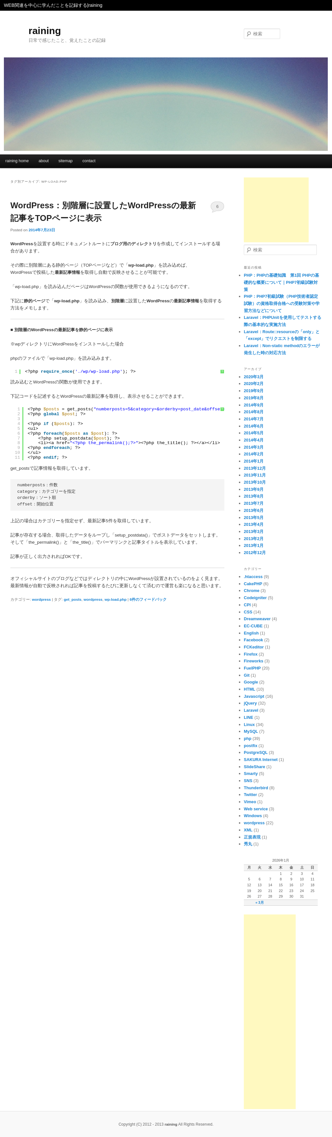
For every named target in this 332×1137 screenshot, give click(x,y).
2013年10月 (255, 482)
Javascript (254, 696)
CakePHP (253, 583)
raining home (17, 161)
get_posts (72, 599)
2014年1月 (254, 461)
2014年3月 (254, 447)
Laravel (251, 710)
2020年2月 (254, 383)
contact (88, 161)
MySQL (251, 731)
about (44, 161)
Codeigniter (255, 597)
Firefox (250, 654)
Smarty (251, 773)
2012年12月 (255, 552)
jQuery (250, 703)
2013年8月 (254, 496)
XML (248, 830)
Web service (256, 808)
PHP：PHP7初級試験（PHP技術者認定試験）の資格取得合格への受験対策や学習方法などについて (282, 303)
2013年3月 (254, 531)
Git (247, 675)
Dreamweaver (257, 618)
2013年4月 (254, 524)
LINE (248, 717)
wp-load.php (115, 599)
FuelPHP (252, 668)
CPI (247, 604)
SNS (248, 780)
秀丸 (248, 843)
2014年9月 (254, 405)
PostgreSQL (256, 752)
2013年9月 (254, 489)
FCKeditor (254, 647)
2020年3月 (254, 376)
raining (45, 30)
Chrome (251, 590)
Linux (249, 724)
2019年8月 (254, 397)
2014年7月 (254, 419)
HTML (249, 689)
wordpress (41, 599)
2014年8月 (254, 411)
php (247, 738)
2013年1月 (254, 545)
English (251, 633)
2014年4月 (254, 440)
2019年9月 (254, 390)
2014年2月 (254, 454)
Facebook (253, 639)
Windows (253, 815)
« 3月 (259, 902)
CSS (248, 612)
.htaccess (253, 576)
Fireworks (253, 661)
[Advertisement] (276, 209)
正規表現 (252, 837)
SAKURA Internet (261, 759)
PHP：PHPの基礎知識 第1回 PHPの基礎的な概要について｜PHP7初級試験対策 (281, 282)
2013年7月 (254, 503)
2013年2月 (254, 538)
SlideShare (254, 766)
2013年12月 (255, 468)
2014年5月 (254, 432)
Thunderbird (256, 787)
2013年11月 (255, 475)
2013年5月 (254, 517)
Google (251, 682)
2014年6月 (254, 426)
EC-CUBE (253, 625)
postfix (250, 745)
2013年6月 (254, 510)
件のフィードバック (148, 599)
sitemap (65, 161)
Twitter (250, 794)
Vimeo (250, 801)
